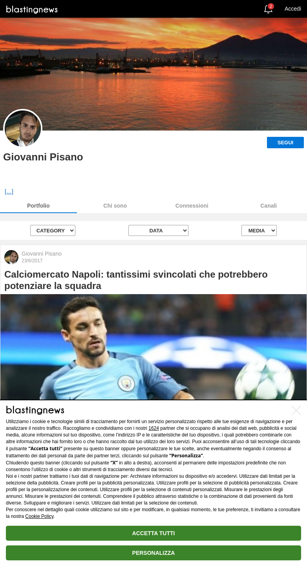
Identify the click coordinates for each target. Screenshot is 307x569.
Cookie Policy (39, 516)
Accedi (293, 9)
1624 (153, 428)
